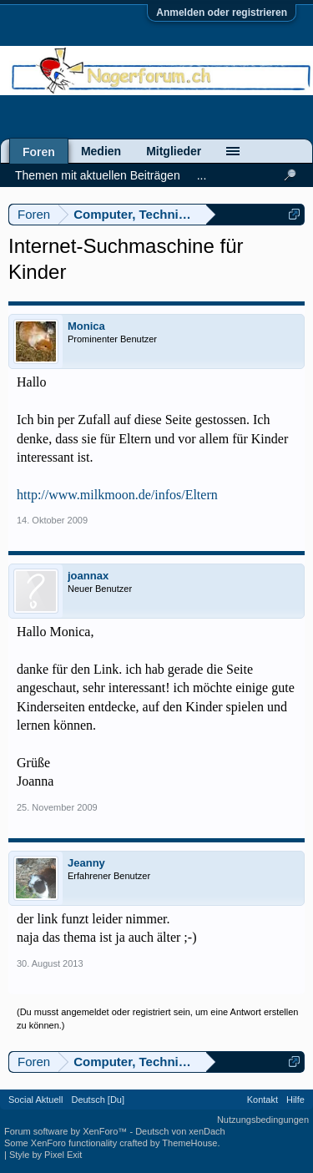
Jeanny (86, 863)
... (202, 175)
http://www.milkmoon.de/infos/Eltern (117, 495)
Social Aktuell (35, 1100)
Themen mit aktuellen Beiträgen (97, 175)
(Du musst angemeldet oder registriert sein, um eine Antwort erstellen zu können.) (158, 1018)
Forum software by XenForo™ (66, 1131)
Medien (101, 151)
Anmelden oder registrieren (221, 12)
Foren (39, 152)
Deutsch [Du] (97, 1100)
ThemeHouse (189, 1143)
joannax (88, 575)
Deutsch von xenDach (180, 1131)
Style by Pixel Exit (45, 1155)
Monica (86, 326)
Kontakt (262, 1100)
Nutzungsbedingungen (263, 1120)
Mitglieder (173, 151)
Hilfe (295, 1100)
